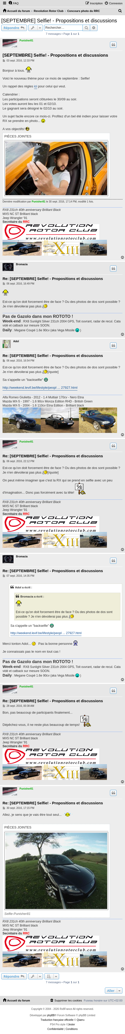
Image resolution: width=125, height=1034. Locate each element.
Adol (16, 341)
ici (35, 86)
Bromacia (22, 264)
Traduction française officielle (57, 1020)
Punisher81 (26, 40)
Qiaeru (80, 1020)
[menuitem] (13, 3)
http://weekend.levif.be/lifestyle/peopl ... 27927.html (40, 387)
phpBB (51, 1015)
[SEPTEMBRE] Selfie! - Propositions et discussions (59, 20)
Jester (71, 1024)
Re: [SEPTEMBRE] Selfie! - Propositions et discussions (53, 278)
